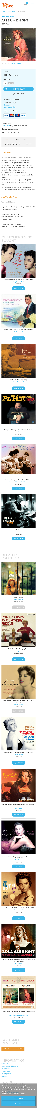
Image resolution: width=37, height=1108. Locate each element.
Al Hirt (18, 432)
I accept (18, 1103)
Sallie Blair (18, 808)
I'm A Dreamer (18, 597)
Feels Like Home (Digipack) (18, 379)
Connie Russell (18, 910)
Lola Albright (18, 963)
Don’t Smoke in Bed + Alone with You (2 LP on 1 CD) (18, 908)
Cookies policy (5, 1071)
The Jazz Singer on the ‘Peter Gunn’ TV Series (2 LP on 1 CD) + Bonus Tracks (18, 960)
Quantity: (6, 79)
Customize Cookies (19, 1093)
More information (6, 1093)
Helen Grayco (11, 11)
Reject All (18, 1098)
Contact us (4, 1063)
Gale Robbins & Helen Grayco (18, 1015)
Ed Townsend (18, 332)
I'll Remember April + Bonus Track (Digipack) (18, 480)
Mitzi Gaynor (18, 860)
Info (6, 139)
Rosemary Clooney (18, 651)
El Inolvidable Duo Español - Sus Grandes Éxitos (18, 279)
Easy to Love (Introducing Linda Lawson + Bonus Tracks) (18, 701)
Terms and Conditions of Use (10, 1066)
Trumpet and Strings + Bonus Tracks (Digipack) (18, 430)
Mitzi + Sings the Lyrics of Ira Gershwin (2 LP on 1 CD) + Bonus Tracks (18, 856)
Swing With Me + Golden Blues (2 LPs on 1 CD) (18, 752)
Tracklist (20, 139)
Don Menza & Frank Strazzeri (18, 532)
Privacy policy (5, 1068)
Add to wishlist (19, 94)
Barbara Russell (18, 754)
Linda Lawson (18, 704)
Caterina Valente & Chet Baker (18, 482)
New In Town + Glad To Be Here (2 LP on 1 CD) (18, 329)
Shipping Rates (6, 1073)
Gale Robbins (18, 599)
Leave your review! (15, 63)
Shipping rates (7, 105)
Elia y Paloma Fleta (18, 282)
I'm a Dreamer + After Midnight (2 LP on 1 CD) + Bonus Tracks (18, 1012)
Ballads (18, 530)
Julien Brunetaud (18, 382)
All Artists (4, 1076)
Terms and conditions (9, 107)
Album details (12, 144)
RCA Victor (5, 24)
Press (29, 144)
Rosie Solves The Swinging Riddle (18, 649)
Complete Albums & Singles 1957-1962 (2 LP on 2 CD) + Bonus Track (18, 805)
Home (3, 11)
